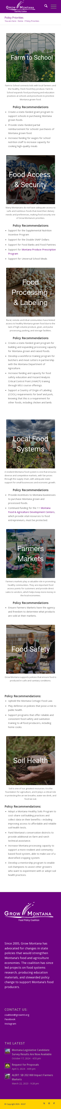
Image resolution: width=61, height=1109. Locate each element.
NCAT (23, 1104)
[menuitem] (44, 6)
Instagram (10, 1023)
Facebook (10, 1019)
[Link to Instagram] (49, 1103)
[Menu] (51, 6)
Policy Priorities (14, 17)
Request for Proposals (25, 1064)
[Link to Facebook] (54, 1103)
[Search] (44, 6)
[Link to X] (44, 1103)
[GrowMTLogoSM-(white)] (25, 6)
